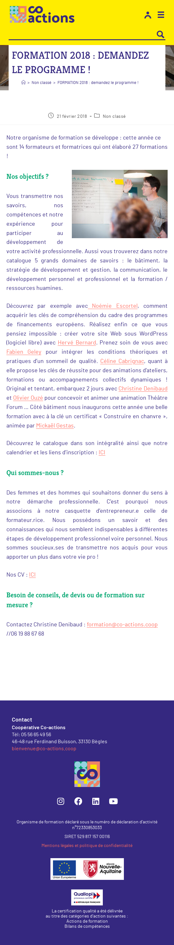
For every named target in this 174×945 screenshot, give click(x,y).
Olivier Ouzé (28, 398)
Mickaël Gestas (55, 426)
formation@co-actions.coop (122, 625)
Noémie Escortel (113, 306)
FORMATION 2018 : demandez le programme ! (98, 83)
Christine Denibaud (143, 389)
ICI (102, 453)
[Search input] (82, 34)
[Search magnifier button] (160, 34)
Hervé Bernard (77, 343)
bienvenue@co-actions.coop (44, 748)
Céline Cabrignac (122, 361)
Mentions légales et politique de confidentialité (87, 845)
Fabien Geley (23, 352)
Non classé (114, 116)
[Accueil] (23, 83)
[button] (161, 15)
